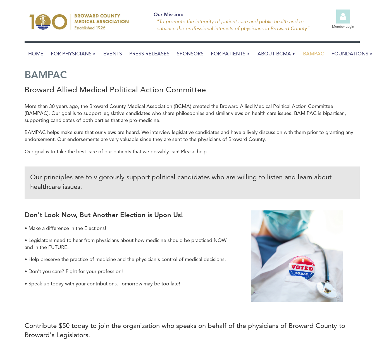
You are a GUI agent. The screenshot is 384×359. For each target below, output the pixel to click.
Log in (343, 17)
